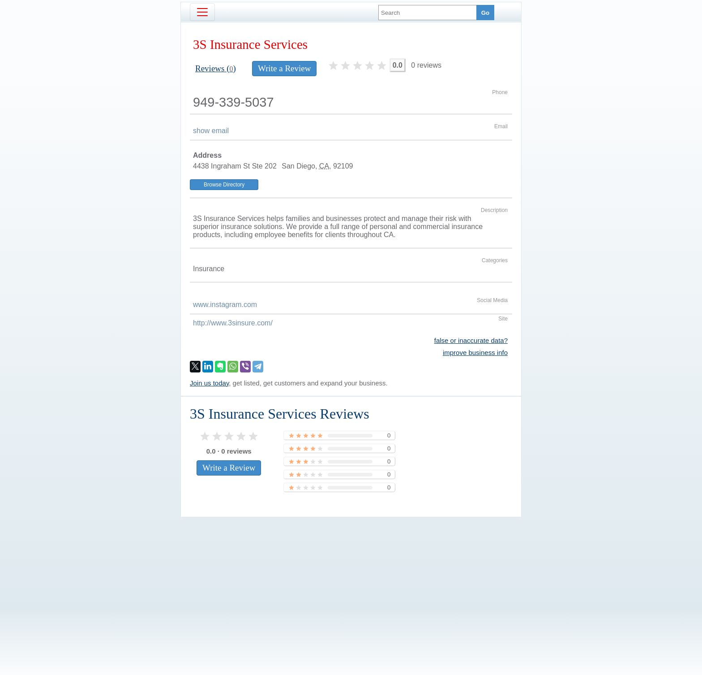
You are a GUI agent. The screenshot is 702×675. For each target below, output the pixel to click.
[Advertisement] (351, 581)
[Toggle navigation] (202, 12)
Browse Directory (224, 185)
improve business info (475, 352)
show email (211, 130)
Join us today (209, 383)
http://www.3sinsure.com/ (233, 323)
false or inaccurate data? (471, 340)
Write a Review (284, 68)
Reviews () (215, 68)
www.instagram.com (225, 304)
